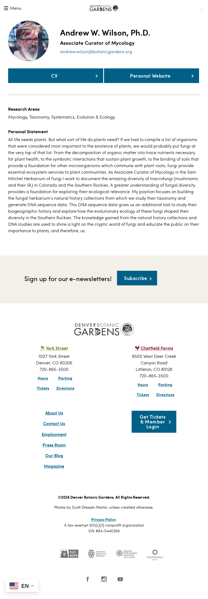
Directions (65, 398)
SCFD (69, 564)
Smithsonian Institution (155, 565)
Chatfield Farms (157, 358)
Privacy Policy (103, 529)
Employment (54, 444)
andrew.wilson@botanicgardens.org (96, 51)
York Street (57, 358)
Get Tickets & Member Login (153, 431)
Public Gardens (126, 564)
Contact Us (54, 434)
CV (33, 79)
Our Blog (54, 466)
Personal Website (89, 83)
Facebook (87, 589)
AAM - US (97, 564)
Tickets (43, 398)
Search (201, 10)
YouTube (120, 589)
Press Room (54, 455)
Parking (65, 388)
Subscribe (135, 288)
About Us (54, 423)
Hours (43, 388)
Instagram (104, 589)
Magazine (54, 476)
